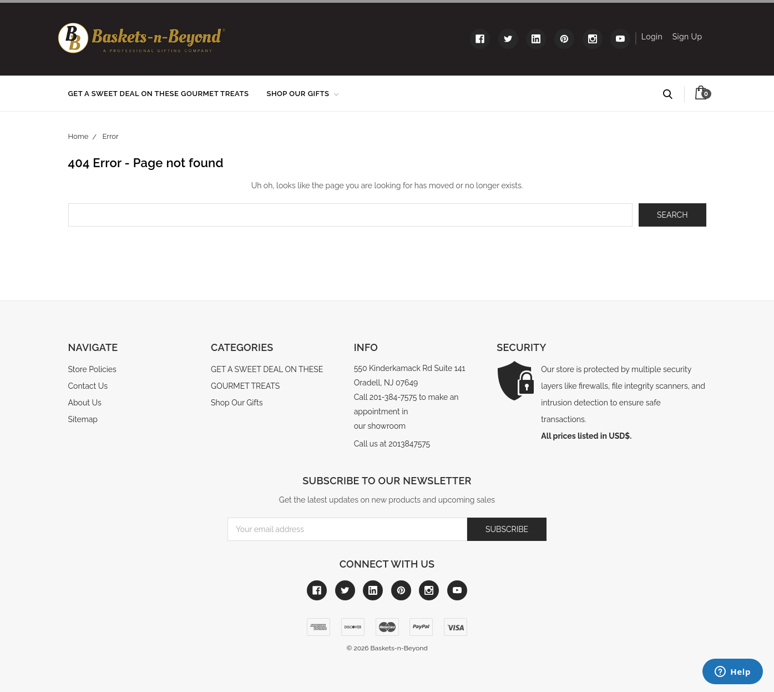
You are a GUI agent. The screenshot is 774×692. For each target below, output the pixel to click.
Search (673, 94)
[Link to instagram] (593, 39)
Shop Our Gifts (302, 93)
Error (111, 136)
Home (78, 136)
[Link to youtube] (620, 39)
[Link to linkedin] (536, 39)
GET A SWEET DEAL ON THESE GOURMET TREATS (158, 93)
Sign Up (687, 36)
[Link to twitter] (508, 39)
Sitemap (83, 419)
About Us (85, 402)
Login (651, 36)
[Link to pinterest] (564, 39)
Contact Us (88, 386)
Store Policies (92, 369)
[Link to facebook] (480, 39)
